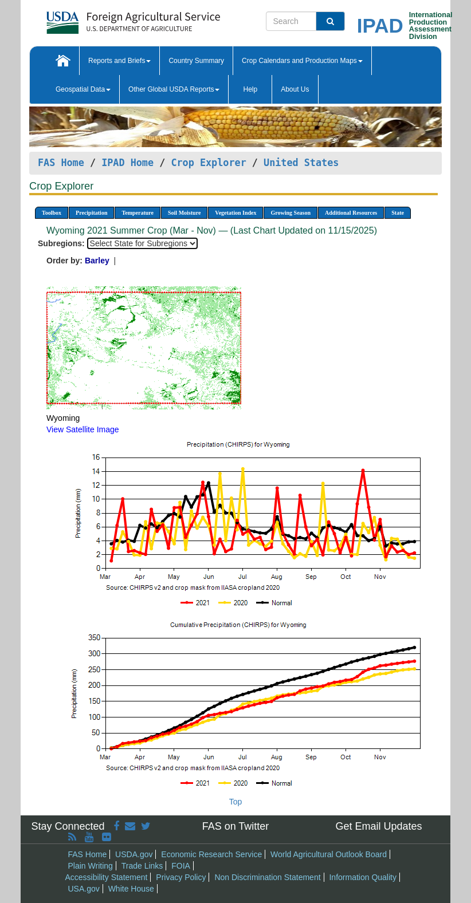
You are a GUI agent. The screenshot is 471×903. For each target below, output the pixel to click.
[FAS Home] (104, 18)
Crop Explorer (208, 162)
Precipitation (91, 213)
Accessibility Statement (106, 877)
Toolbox (51, 213)
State (397, 213)
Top (235, 801)
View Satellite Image (82, 429)
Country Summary (196, 61)
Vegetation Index (235, 213)
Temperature (137, 213)
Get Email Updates (378, 826)
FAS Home (61, 162)
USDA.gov (133, 854)
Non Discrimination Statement (267, 877)
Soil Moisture (184, 213)
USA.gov (84, 888)
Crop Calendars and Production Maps (302, 61)
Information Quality (363, 877)
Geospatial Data (83, 89)
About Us (295, 89)
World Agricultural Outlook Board (328, 854)
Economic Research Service (211, 854)
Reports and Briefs (119, 61)
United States (301, 162)
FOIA (180, 865)
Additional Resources (351, 213)
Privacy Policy (181, 877)
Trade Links (142, 865)
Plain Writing (90, 865)
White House (131, 888)
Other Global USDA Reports (173, 89)
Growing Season (290, 213)
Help (250, 89)
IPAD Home (127, 162)
